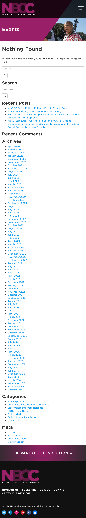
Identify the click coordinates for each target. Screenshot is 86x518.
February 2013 (16, 386)
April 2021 (13, 313)
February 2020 (16, 358)
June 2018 (13, 377)
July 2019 (13, 367)
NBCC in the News (18, 411)
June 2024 (14, 212)
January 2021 (15, 323)
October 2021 (15, 295)
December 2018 (17, 373)
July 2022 (13, 266)
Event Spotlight (17, 401)
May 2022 (13, 272)
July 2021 (13, 304)
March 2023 (14, 244)
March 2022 (14, 279)
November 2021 (17, 291)
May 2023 (13, 238)
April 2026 (14, 146)
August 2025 (15, 171)
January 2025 (15, 190)
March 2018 (14, 380)
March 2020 (14, 355)
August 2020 (15, 339)
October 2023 (16, 225)
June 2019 (13, 370)
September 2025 (17, 168)
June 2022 (13, 269)
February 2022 (16, 282)
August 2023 (15, 228)
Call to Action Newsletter (22, 417)
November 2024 (17, 197)
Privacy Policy (53, 506)
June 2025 (13, 178)
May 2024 (13, 216)
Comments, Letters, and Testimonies (28, 404)
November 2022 (17, 257)
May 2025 (13, 181)
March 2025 (14, 184)
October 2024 (16, 200)
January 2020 (15, 361)
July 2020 (13, 342)
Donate (59, 490)
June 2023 (13, 234)
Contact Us (10, 490)
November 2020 (17, 329)
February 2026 (16, 152)
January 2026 (15, 156)
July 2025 (13, 174)
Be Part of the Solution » (43, 453)
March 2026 (14, 149)
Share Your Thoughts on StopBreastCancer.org (34, 111)
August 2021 (15, 301)
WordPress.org (16, 442)
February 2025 (16, 187)
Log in (11, 432)
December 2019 (17, 364)
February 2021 (16, 320)
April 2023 (14, 241)
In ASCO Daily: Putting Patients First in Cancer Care (37, 108)
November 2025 (17, 162)
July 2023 (13, 231)
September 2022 (17, 260)
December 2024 (17, 193)
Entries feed (14, 435)
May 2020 (13, 348)
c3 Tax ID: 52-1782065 (16, 493)
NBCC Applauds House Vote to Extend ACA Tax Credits (39, 121)
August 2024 (15, 206)
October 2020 (16, 332)
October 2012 (15, 389)
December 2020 (17, 326)
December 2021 (16, 288)
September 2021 (17, 298)
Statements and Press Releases (25, 408)
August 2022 (15, 263)
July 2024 (13, 209)
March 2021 (14, 317)
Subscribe (29, 490)
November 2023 (17, 222)
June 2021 (13, 307)
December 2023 (17, 219)
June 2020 (14, 345)
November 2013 (17, 383)
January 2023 (15, 250)
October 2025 (16, 165)
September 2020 (17, 336)
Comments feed (17, 438)
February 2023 (16, 247)
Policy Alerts (15, 414)
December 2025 (17, 159)
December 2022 (17, 253)
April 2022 (14, 276)
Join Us (45, 490)
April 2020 (14, 351)
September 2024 (17, 203)
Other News (14, 420)
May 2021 (13, 310)
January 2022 (15, 285)
